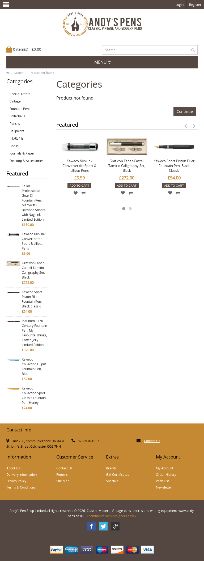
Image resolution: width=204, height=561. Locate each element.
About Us (13, 468)
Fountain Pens (20, 108)
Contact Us (152, 441)
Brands (111, 468)
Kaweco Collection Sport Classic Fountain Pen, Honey (34, 395)
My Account (164, 468)
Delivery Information (21, 474)
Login (180, 4)
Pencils (15, 123)
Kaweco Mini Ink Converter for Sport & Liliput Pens (33, 241)
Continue (185, 111)
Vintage (15, 101)
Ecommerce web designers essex (111, 516)
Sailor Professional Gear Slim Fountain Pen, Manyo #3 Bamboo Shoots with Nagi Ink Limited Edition (33, 203)
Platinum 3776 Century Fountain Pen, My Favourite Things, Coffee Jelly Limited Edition (34, 333)
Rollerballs (17, 116)
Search (18, 73)
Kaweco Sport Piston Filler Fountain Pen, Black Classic (32, 299)
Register (195, 4)
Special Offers (20, 94)
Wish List (162, 481)
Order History (166, 474)
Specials (112, 481)
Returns (62, 474)
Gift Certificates (117, 474)
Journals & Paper (22, 153)
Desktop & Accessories (27, 161)
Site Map (62, 481)
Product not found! (42, 73)
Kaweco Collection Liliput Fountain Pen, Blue (34, 366)
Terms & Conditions (21, 487)
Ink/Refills (17, 138)
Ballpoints (17, 131)
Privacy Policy (16, 481)
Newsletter (164, 487)
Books (14, 146)
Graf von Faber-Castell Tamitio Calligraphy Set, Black (33, 270)
